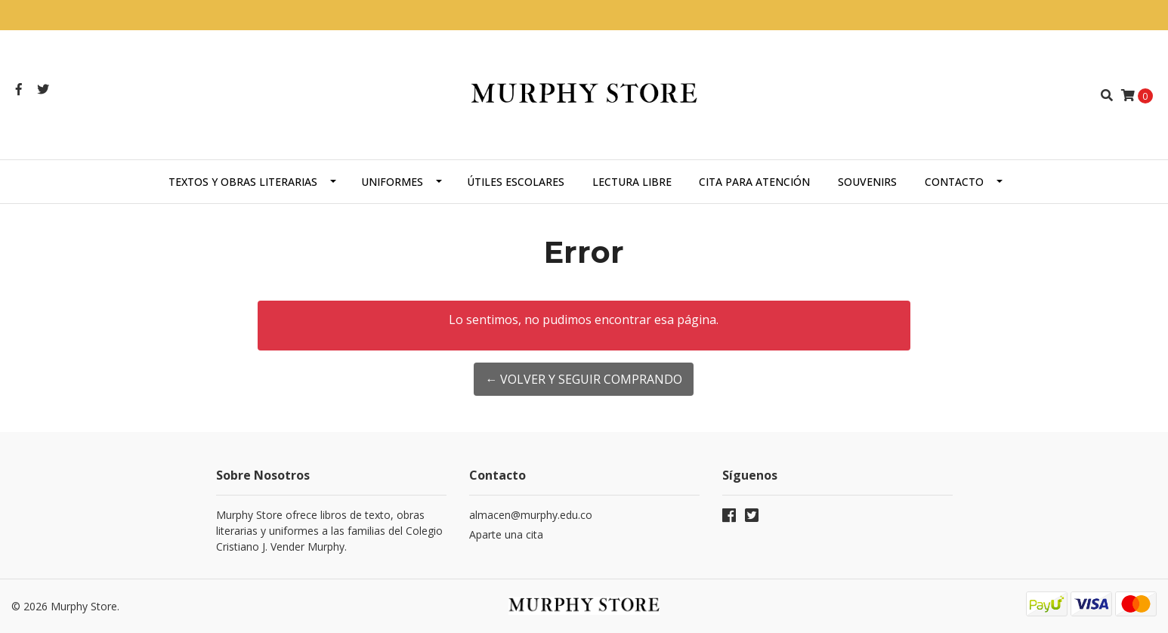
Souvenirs (867, 181)
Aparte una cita (506, 534)
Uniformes (392, 181)
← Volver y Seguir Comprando (583, 379)
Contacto (954, 181)
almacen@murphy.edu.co (530, 515)
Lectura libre (632, 181)
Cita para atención (754, 181)
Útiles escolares (515, 181)
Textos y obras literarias (242, 181)
